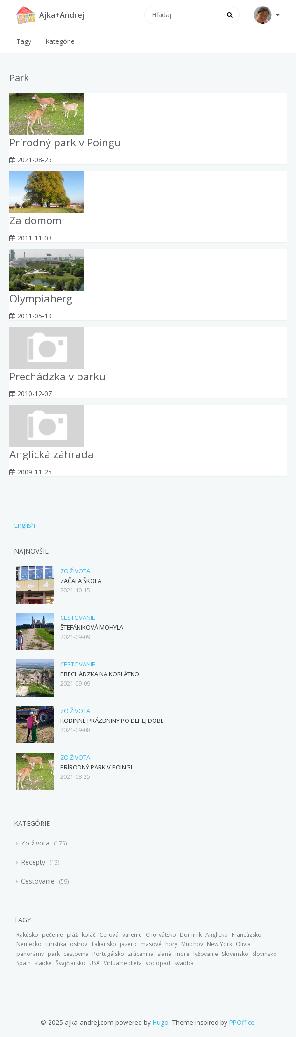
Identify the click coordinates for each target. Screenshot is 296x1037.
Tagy (23, 41)
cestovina (76, 954)
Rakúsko (27, 935)
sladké (43, 963)
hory (171, 944)
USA (94, 963)
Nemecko (29, 944)
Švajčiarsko (70, 963)
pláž (72, 935)
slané (164, 954)
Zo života (75, 571)
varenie (132, 935)
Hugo (161, 1022)
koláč (89, 935)
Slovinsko (264, 954)
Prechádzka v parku (57, 376)
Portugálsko (108, 954)
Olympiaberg (40, 298)
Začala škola (80, 581)
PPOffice (241, 1022)
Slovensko (235, 954)
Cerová (109, 935)
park (54, 954)
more (182, 954)
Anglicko (216, 935)
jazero (128, 944)
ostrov (78, 944)
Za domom (35, 220)
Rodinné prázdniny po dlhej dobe (112, 720)
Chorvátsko (161, 935)
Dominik (191, 935)
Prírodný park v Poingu (65, 142)
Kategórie (60, 41)
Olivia (243, 944)
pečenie (52, 935)
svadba (184, 963)
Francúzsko (246, 935)
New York (219, 944)
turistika (55, 944)
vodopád (158, 963)
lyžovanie (205, 954)
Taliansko (103, 944)
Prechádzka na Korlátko (99, 674)
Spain (23, 963)
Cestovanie (77, 617)
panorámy (30, 954)
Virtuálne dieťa (123, 963)
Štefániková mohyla (91, 627)
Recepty (34, 862)
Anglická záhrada (51, 454)
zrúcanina (141, 954)
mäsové (151, 944)
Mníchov (192, 944)
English (24, 525)
